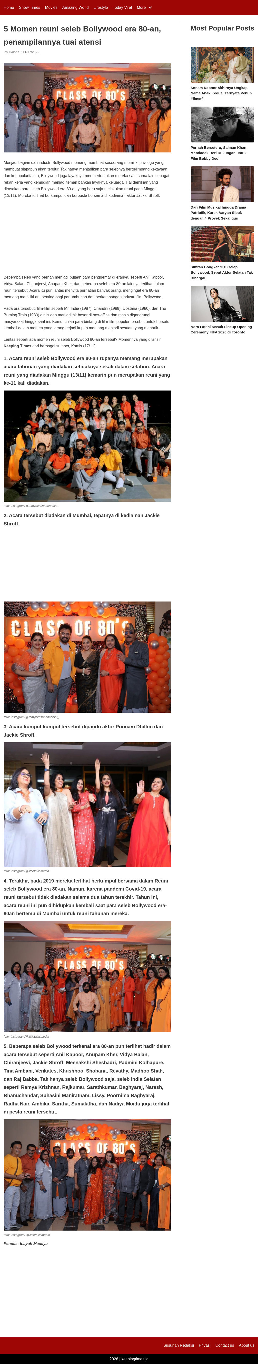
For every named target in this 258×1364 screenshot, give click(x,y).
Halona (14, 52)
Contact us (224, 1345)
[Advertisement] (87, 238)
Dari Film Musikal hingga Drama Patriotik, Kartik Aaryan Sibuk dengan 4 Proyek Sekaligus (218, 212)
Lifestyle (101, 7)
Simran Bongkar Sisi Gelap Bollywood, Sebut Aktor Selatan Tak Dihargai (222, 272)
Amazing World (75, 7)
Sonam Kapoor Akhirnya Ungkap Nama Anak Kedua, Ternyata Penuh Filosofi (221, 93)
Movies (51, 7)
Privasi (204, 1345)
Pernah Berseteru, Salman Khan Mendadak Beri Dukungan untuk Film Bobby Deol (219, 152)
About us (246, 1345)
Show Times (29, 7)
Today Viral (122, 7)
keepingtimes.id (135, 1359)
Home (9, 7)
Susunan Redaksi (178, 1345)
